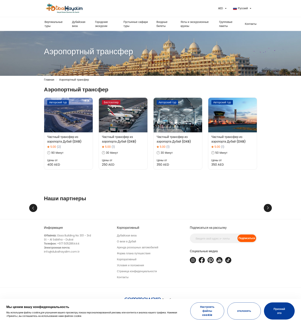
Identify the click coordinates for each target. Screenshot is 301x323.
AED (220, 8)
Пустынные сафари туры (135, 24)
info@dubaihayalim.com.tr (62, 267)
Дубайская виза (78, 24)
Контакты (122, 294)
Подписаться (247, 255)
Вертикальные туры (54, 24)
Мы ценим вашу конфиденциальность (37, 307)
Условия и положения (130, 282)
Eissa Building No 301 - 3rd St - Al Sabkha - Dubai (67, 255)
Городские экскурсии (101, 24)
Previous (33, 216)
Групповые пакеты (225, 24)
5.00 (55, 147)
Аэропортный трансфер (74, 80)
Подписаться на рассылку (208, 245)
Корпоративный (128, 245)
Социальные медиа (204, 268)
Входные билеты (161, 24)
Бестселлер (111, 102)
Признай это (279, 311)
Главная (49, 80)
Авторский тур (58, 102)
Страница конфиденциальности (137, 288)
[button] (250, 24)
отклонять (244, 311)
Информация (53, 245)
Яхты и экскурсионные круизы (195, 24)
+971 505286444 (61, 261)
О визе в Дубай (126, 258)
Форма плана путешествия (133, 270)
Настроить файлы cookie (207, 311)
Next (268, 216)
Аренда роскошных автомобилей (137, 264)
